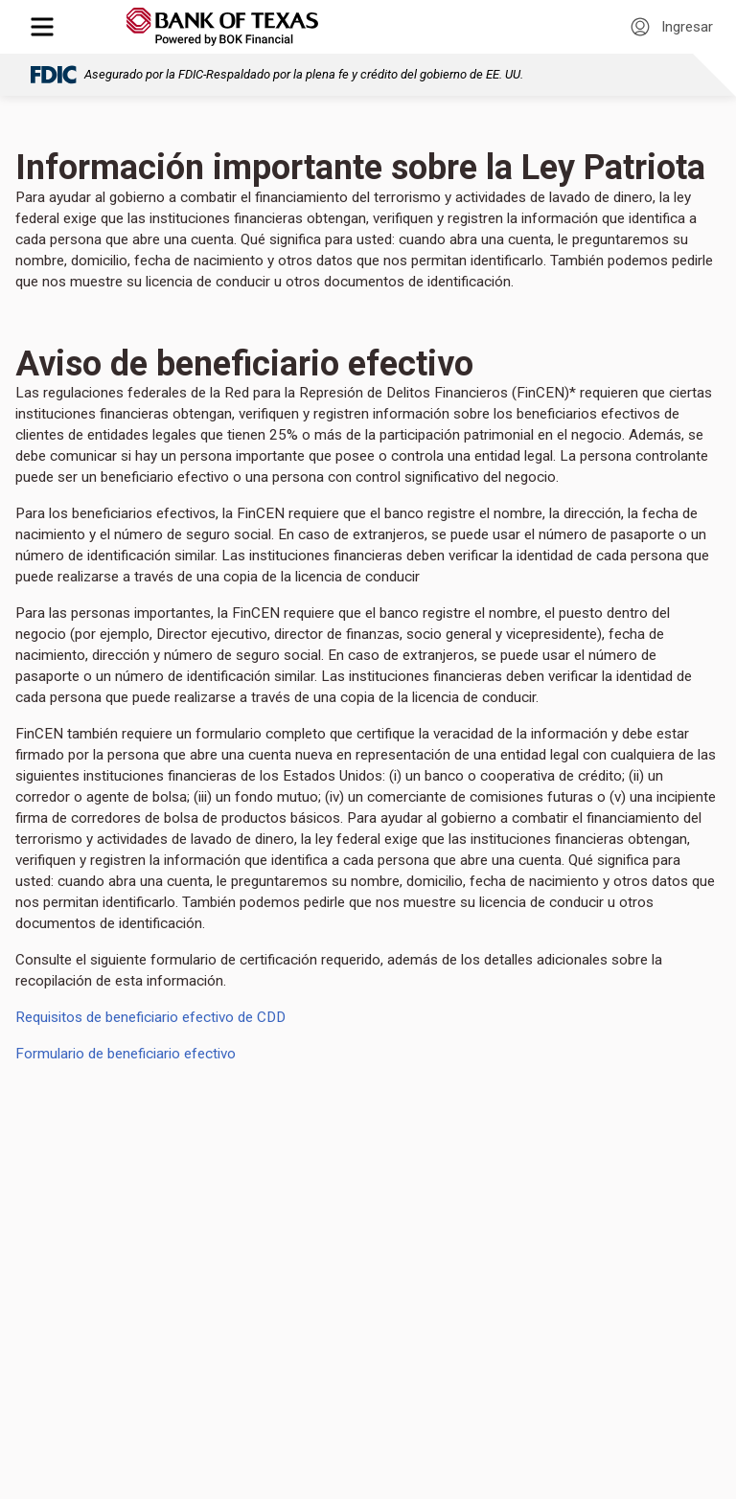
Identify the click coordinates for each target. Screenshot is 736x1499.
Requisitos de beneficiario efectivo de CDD (154, 1017)
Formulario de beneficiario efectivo (125, 1053)
